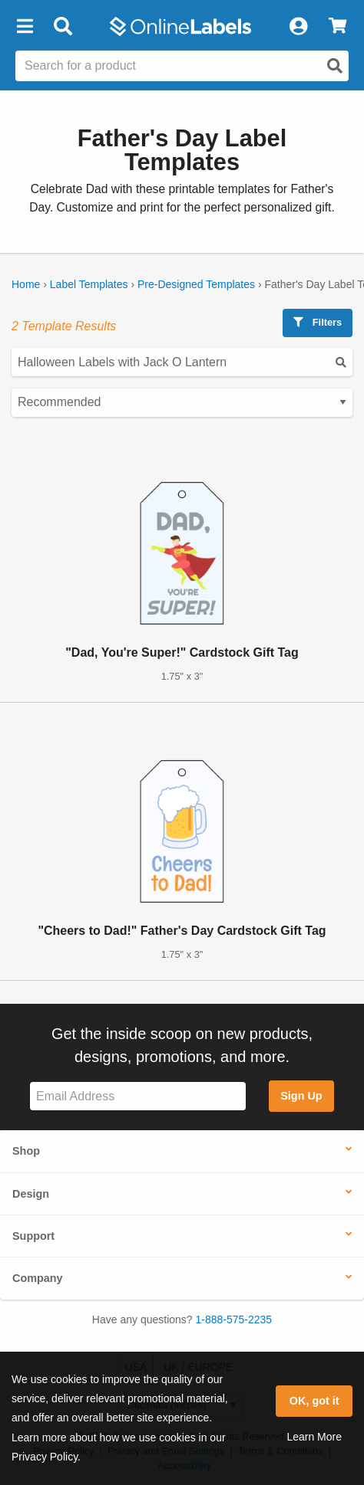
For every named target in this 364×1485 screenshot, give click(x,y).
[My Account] (298, 27)
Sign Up (301, 1096)
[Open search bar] (62, 27)
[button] (24, 27)
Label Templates (89, 284)
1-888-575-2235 (234, 1319)
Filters (317, 322)
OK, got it (314, 1401)
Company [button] (37, 1278)
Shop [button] (26, 1151)
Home (26, 284)
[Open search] (335, 66)
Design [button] (30, 1194)
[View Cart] (337, 27)
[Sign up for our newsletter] (138, 1096)
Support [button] (33, 1236)
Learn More (314, 1437)
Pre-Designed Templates (196, 284)
